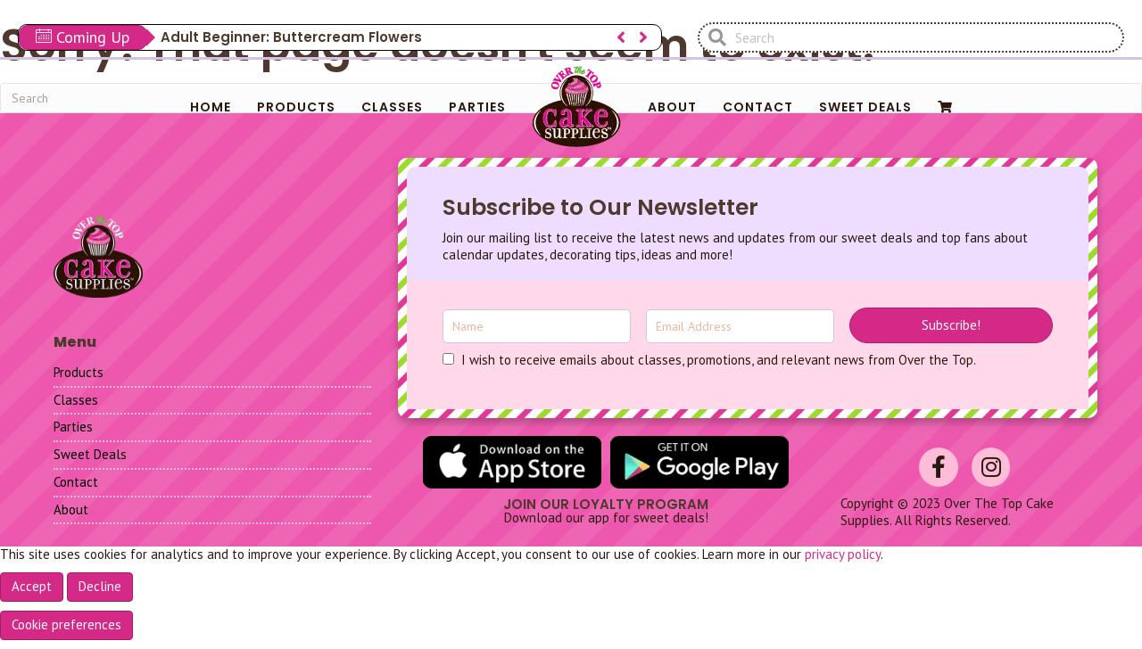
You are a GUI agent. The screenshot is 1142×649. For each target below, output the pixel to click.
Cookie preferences (66, 624)
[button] (951, 325)
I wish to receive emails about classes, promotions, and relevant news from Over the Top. (718, 360)
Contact (758, 107)
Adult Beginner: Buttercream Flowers (291, 37)
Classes (392, 107)
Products (296, 107)
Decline (100, 586)
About (672, 107)
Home (210, 107)
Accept (32, 586)
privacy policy (843, 554)
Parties (477, 107)
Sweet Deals (865, 107)
